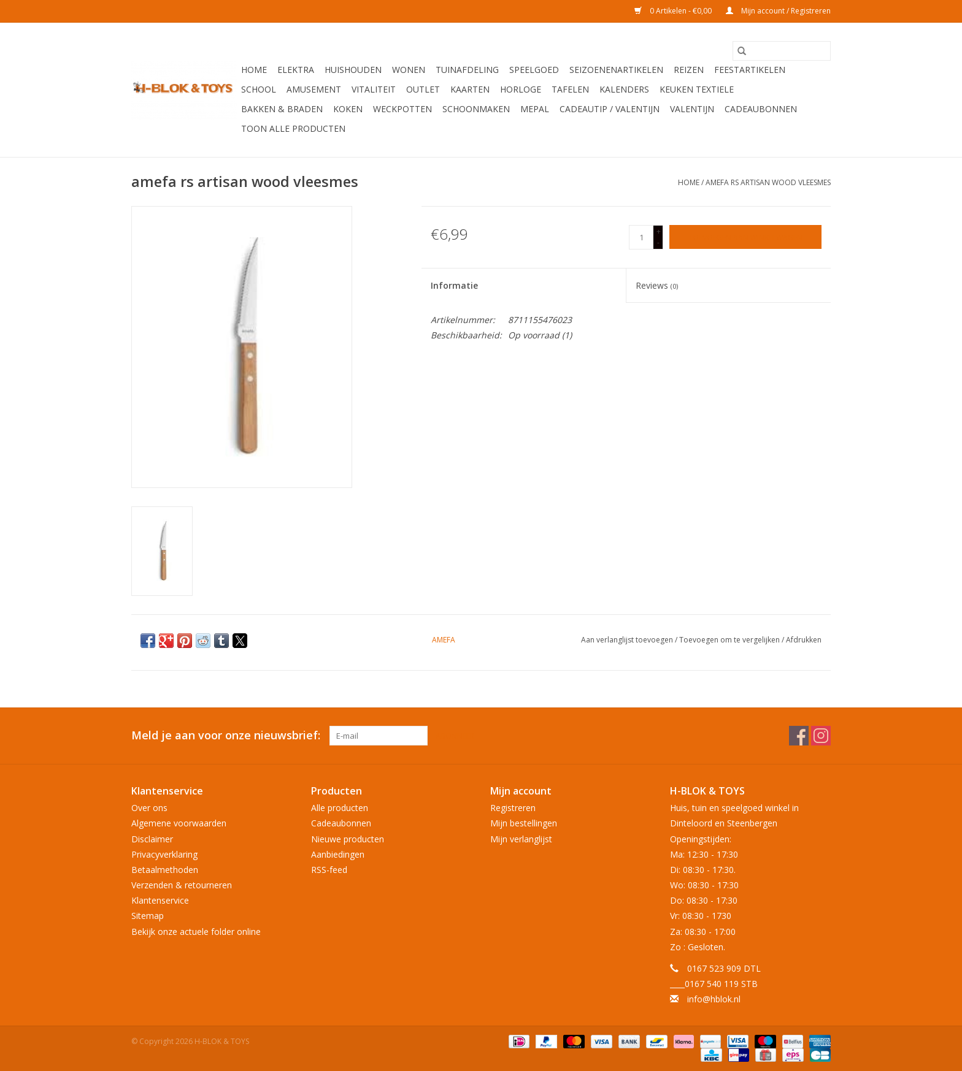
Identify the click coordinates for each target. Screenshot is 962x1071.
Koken (348, 109)
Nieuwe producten (347, 839)
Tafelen (570, 89)
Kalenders (624, 89)
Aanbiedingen (337, 854)
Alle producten (339, 808)
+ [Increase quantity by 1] (658, 231)
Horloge (520, 89)
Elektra (295, 69)
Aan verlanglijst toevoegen (628, 640)
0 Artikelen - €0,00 (674, 11)
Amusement (314, 89)
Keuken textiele (697, 89)
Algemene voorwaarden (178, 823)
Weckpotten (402, 109)
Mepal (534, 109)
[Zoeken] (782, 51)
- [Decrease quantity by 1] (658, 242)
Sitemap (147, 915)
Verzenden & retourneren (181, 885)
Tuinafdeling (467, 69)
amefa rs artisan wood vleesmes (768, 182)
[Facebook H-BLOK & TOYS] (799, 735)
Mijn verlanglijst (521, 839)
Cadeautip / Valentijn (610, 109)
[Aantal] (641, 237)
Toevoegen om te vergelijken (730, 640)
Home (254, 69)
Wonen (408, 69)
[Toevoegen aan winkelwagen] (745, 237)
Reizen (689, 69)
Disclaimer (152, 839)
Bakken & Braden (282, 109)
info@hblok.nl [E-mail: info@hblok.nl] (714, 999)
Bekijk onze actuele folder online (196, 931)
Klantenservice (160, 900)
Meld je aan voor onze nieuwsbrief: (225, 735)
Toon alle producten (293, 128)
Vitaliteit (374, 89)
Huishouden (353, 69)
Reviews (657, 285)
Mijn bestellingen (523, 823)
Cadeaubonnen (761, 109)
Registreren (513, 808)
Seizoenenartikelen (616, 69)
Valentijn (692, 109)
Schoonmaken (476, 109)
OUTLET (423, 89)
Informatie (454, 285)
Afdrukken (804, 640)
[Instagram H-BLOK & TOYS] (821, 735)
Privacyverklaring (164, 854)
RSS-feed (329, 869)
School (258, 89)
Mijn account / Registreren (778, 11)
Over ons (149, 808)
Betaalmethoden (164, 869)
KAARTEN (470, 89)
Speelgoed (534, 69)
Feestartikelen (749, 69)
